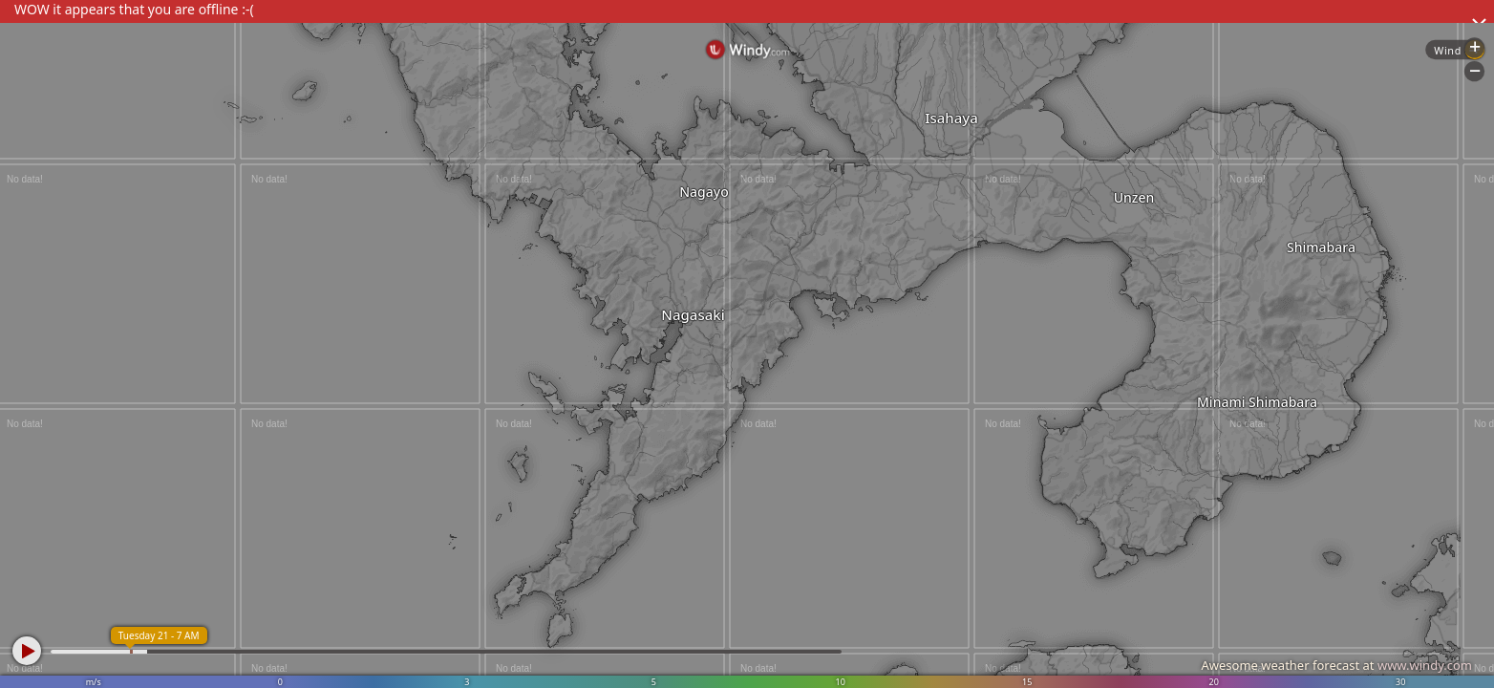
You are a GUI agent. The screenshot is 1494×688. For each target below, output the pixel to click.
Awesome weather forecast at (1336, 665)
